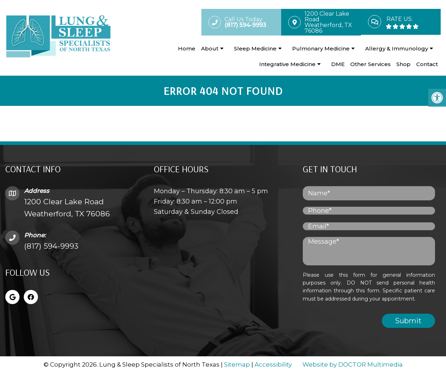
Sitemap (237, 364)
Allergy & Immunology (396, 48)
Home (186, 48)
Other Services (370, 64)
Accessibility (273, 364)
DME (338, 64)
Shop (403, 64)
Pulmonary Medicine (321, 48)
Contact (427, 64)
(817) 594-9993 (51, 246)
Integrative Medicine (287, 64)
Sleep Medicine (255, 48)
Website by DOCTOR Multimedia (352, 364)
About (209, 48)
